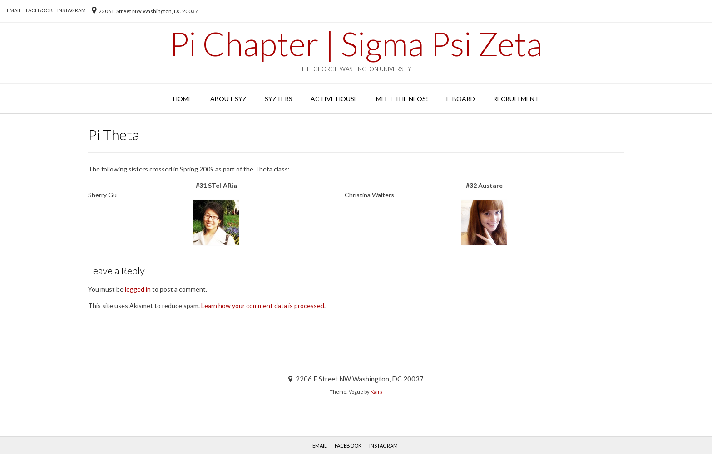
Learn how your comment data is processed (262, 305)
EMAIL (14, 10)
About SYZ (228, 99)
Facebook (39, 10)
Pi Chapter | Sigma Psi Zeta (356, 43)
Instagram (71, 10)
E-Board (460, 99)
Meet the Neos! (402, 99)
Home (182, 99)
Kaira (377, 392)
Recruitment (516, 99)
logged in (138, 289)
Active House (334, 99)
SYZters (278, 99)
